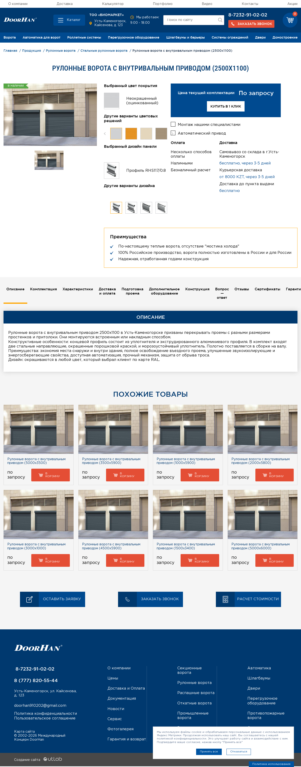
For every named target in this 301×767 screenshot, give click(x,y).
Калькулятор (113, 4)
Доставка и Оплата (126, 689)
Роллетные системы (84, 37)
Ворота (10, 37)
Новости (115, 709)
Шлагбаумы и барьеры (185, 37)
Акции (292, 4)
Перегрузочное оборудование (133, 37)
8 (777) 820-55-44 (36, 681)
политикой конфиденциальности (181, 738)
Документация (121, 699)
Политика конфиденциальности (45, 715)
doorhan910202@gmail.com (40, 707)
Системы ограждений (230, 37)
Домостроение (285, 37)
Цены (112, 679)
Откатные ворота (194, 704)
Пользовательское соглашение (44, 719)
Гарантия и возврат (126, 740)
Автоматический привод (202, 132)
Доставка (65, 4)
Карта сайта (24, 732)
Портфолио (163, 4)
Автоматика (259, 669)
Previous (105, 133)
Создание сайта (38, 760)
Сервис (114, 720)
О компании (18, 4)
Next (172, 133)
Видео (207, 4)
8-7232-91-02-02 (247, 14)
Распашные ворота (195, 693)
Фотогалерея (120, 730)
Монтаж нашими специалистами (209, 124)
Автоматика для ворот (41, 37)
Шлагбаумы (258, 679)
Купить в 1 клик (225, 106)
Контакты (250, 4)
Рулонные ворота (194, 683)
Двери (260, 37)
